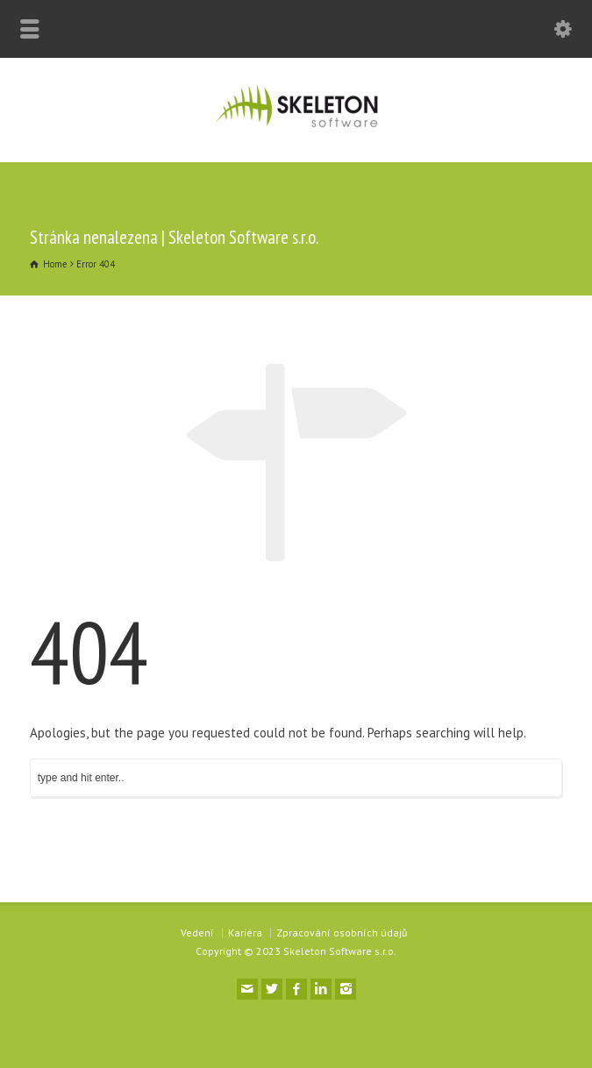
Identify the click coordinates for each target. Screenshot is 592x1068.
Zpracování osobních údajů (341, 932)
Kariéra (245, 932)
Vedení (197, 932)
